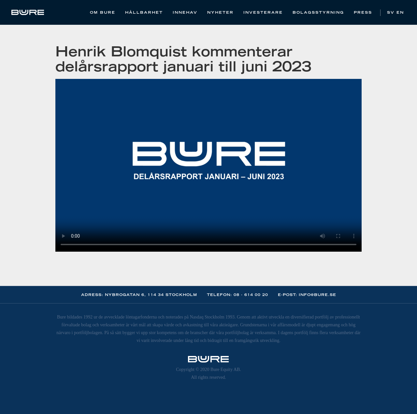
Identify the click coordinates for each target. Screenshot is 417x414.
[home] (27, 12)
